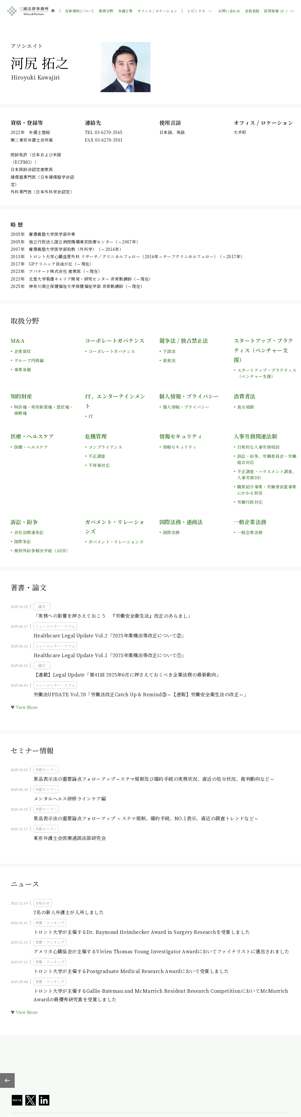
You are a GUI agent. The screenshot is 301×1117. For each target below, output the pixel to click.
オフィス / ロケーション (157, 11)
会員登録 (252, 11)
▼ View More (24, 707)
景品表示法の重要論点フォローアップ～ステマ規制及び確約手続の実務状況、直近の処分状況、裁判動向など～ (154, 778)
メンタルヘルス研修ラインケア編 (70, 798)
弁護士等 (125, 11)
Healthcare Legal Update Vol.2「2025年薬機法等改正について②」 (110, 635)
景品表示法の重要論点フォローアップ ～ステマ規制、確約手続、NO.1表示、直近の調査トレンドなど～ (146, 818)
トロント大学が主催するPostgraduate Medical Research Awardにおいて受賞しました (131, 971)
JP (282, 11)
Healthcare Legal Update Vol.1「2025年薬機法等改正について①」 (110, 655)
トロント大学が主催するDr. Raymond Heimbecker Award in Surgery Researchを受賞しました (142, 932)
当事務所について (79, 11)
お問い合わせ (229, 11)
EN (291, 11)
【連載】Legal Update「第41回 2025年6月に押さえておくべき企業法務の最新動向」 (127, 674)
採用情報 (271, 11)
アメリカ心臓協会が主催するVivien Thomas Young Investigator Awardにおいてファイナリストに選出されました (161, 951)
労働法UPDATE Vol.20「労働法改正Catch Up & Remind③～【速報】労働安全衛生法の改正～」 (141, 694)
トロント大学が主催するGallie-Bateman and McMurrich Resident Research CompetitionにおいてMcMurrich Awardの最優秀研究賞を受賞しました (161, 995)
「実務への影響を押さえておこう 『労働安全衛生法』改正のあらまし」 (113, 615)
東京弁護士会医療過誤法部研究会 (70, 838)
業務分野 (106, 11)
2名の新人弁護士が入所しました (69, 912)
